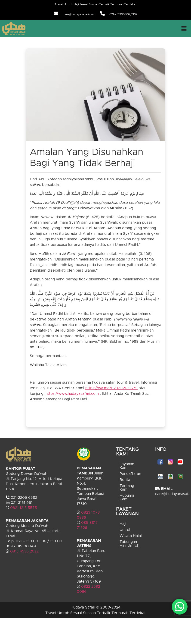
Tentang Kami (127, 487)
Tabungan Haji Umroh (129, 543)
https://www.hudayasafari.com (72, 393)
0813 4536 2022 (24, 551)
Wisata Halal (131, 536)
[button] (184, 28)
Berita (125, 480)
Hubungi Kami (127, 497)
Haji (123, 524)
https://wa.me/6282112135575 (111, 388)
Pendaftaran (130, 474)
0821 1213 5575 (23, 508)
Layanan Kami (127, 466)
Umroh (125, 530)
